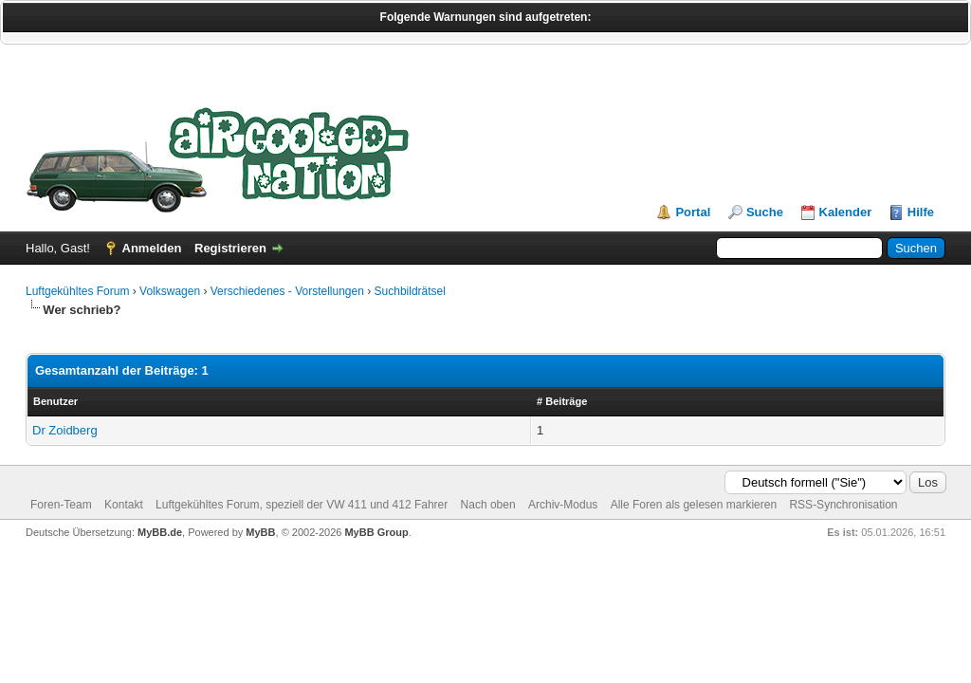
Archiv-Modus (562, 504)
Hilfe (920, 212)
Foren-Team (61, 504)
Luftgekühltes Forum (77, 291)
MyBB (260, 532)
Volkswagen (169, 291)
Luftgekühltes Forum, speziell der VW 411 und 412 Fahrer (302, 504)
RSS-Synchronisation (843, 504)
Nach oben (488, 504)
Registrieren (230, 248)
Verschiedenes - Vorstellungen (287, 291)
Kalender (845, 212)
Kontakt (123, 504)
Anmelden (152, 248)
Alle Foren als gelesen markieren (694, 504)
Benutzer (55, 401)
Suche (764, 212)
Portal (692, 212)
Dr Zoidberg (65, 430)
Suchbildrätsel (410, 291)
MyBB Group (376, 532)
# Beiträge (562, 401)
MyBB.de (159, 532)
